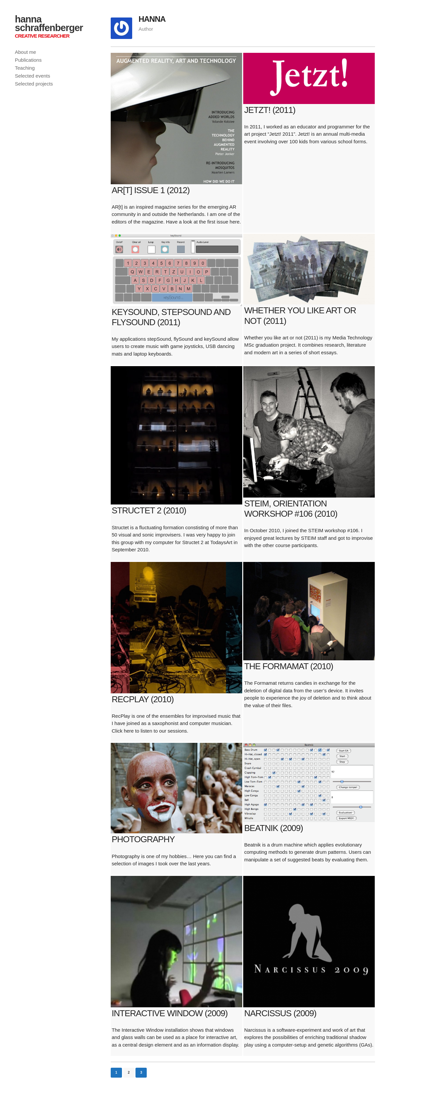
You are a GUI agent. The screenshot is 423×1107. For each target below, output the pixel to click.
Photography (143, 839)
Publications (28, 60)
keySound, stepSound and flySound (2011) (171, 317)
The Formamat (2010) (288, 666)
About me (25, 52)
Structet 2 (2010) (149, 510)
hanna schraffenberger (49, 23)
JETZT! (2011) (269, 110)
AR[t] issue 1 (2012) (151, 190)
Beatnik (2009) (273, 828)
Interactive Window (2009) (170, 1013)
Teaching (25, 68)
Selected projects (34, 83)
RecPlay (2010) (142, 699)
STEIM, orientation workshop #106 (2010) (290, 509)
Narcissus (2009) (280, 1013)
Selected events (32, 76)
